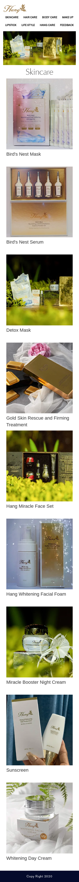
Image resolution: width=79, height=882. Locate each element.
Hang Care (47, 25)
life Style (28, 25)
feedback (67, 25)
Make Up (67, 17)
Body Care (49, 17)
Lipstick (10, 25)
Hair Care (30, 17)
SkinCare (11, 17)
